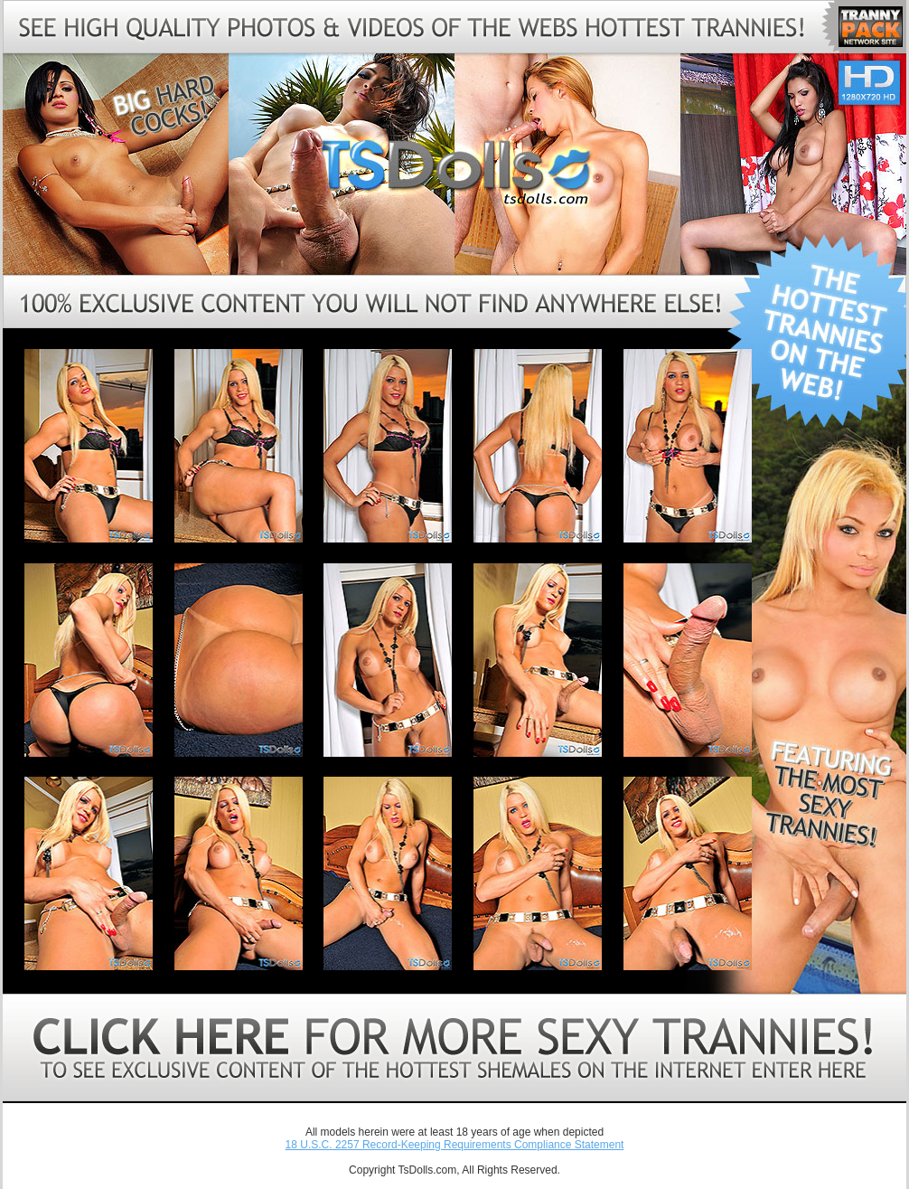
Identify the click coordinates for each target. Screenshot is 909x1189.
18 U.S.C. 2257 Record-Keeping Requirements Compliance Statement (455, 1144)
